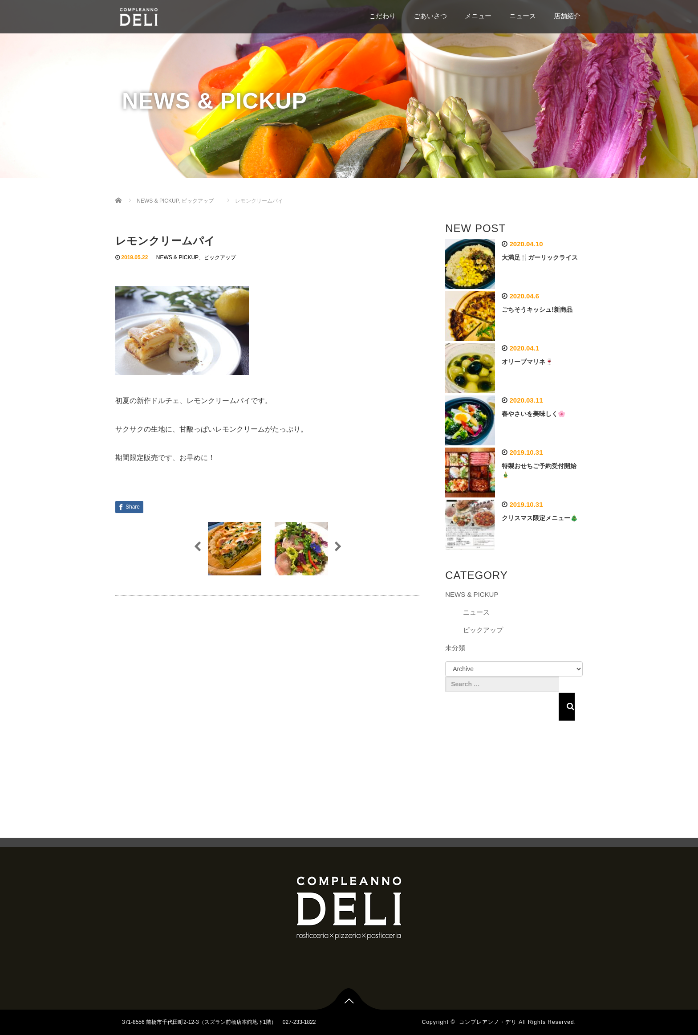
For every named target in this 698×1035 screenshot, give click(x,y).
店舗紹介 (567, 16)
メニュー (478, 16)
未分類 (455, 648)
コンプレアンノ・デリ (488, 1022)
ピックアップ (220, 257)
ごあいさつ (430, 16)
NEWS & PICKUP (177, 257)
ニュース (522, 16)
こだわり (382, 16)
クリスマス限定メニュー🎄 (540, 518)
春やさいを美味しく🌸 (533, 413)
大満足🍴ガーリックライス (540, 257)
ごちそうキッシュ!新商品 (537, 309)
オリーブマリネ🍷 (527, 361)
